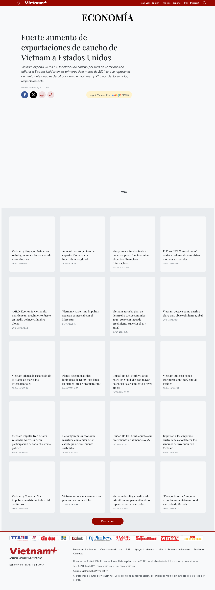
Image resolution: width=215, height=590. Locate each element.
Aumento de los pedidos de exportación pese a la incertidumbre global (78, 255)
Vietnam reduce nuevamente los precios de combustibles (81, 498)
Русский (194, 3)
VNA (161, 549)
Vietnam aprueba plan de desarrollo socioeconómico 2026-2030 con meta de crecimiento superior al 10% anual (130, 319)
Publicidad (199, 549)
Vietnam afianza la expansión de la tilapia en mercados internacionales (31, 379)
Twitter (33, 94)
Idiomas (150, 549)
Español (177, 2)
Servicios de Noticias (179, 549)
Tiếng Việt (145, 2)
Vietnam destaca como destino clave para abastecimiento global (183, 313)
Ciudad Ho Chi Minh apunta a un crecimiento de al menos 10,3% (133, 438)
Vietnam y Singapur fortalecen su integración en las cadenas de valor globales (31, 255)
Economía (107, 17)
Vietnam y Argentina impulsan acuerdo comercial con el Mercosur (80, 315)
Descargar (107, 521)
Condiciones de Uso (111, 549)
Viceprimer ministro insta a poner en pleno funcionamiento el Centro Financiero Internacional (132, 257)
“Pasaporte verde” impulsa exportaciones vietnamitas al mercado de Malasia (180, 500)
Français (166, 2)
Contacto (78, 553)
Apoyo (137, 549)
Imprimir (42, 94)
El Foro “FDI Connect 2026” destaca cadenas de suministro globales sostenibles (181, 255)
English (155, 2)
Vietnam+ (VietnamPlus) (36, 2)
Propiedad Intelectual (84, 549)
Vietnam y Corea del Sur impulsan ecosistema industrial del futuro (31, 500)
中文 (186, 3)
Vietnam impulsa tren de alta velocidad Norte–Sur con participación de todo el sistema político (31, 442)
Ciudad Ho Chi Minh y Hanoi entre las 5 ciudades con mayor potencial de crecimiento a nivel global (132, 381)
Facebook (24, 94)
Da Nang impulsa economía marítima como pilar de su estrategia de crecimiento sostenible (78, 442)
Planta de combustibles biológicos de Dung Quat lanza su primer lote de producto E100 (81, 379)
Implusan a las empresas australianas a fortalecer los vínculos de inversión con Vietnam (180, 442)
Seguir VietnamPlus (100, 94)
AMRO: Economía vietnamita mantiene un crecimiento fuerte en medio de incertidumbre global (31, 317)
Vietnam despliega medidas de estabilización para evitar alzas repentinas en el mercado (131, 500)
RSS (128, 549)
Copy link (50, 94)
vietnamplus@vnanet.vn (95, 570)
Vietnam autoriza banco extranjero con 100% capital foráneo (180, 379)
